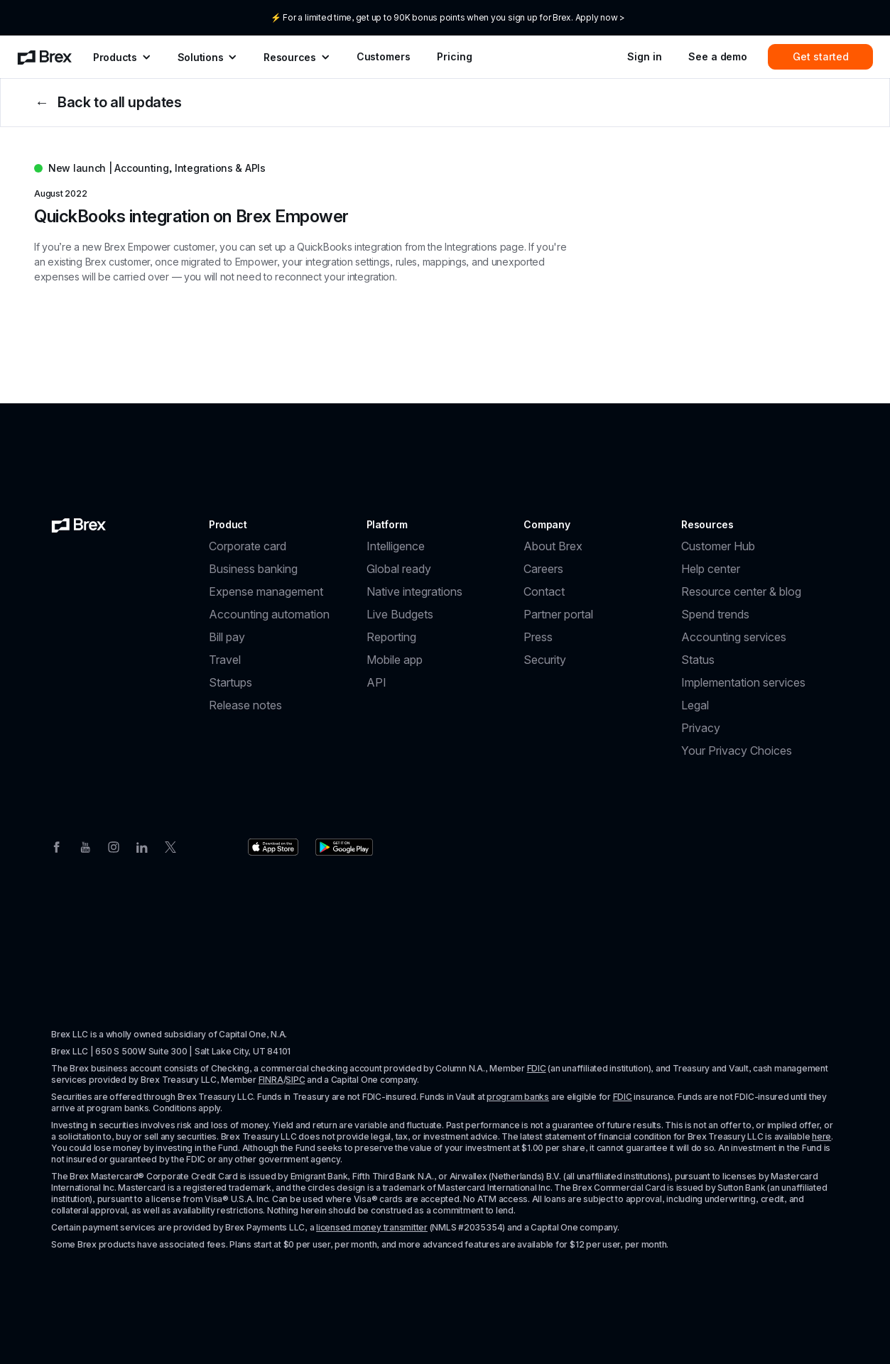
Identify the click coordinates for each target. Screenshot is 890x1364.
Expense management (266, 591)
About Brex (552, 546)
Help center (710, 569)
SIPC (295, 1079)
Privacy (700, 728)
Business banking (253, 569)
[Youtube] (85, 846)
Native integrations (414, 591)
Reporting (391, 637)
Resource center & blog (741, 591)
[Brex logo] (79, 525)
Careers (543, 569)
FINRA (271, 1079)
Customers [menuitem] (384, 56)
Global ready (399, 569)
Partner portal (558, 614)
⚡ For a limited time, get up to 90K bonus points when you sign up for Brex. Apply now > (448, 17)
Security (544, 660)
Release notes (245, 705)
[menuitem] (44, 57)
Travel (225, 660)
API (376, 682)
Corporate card (247, 546)
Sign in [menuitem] (644, 56)
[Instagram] (113, 846)
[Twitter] (170, 846)
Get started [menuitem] (821, 56)
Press (538, 637)
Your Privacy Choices (736, 750)
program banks (518, 1096)
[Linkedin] (142, 846)
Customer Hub (718, 546)
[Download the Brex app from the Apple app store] (273, 847)
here (821, 1136)
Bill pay (227, 637)
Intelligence (396, 546)
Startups (230, 682)
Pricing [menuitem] (454, 56)
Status (698, 660)
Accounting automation (269, 614)
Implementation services (743, 682)
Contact (544, 591)
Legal (695, 705)
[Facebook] (57, 846)
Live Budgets (400, 614)
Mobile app (395, 660)
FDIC (536, 1068)
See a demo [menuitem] (717, 56)
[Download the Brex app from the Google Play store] (344, 847)
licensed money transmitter (372, 1227)
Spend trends (715, 614)
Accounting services (733, 637)
